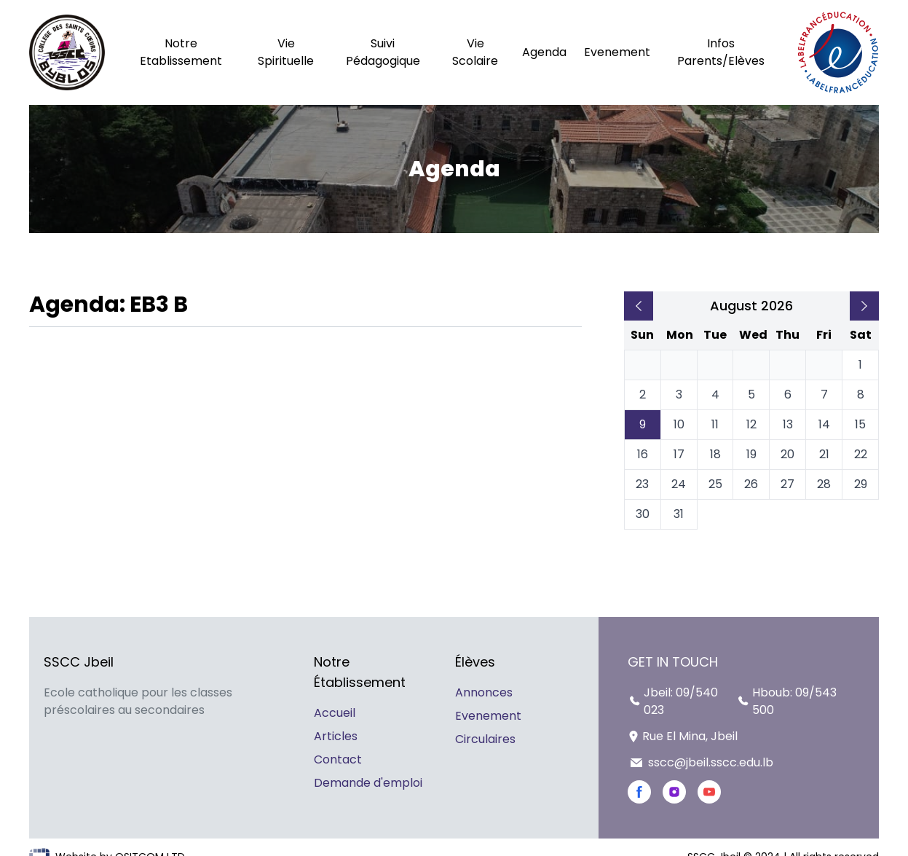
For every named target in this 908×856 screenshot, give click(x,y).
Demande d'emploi (368, 782)
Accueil (334, 712)
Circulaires (485, 739)
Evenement (488, 715)
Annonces (484, 692)
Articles (336, 736)
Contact (338, 759)
